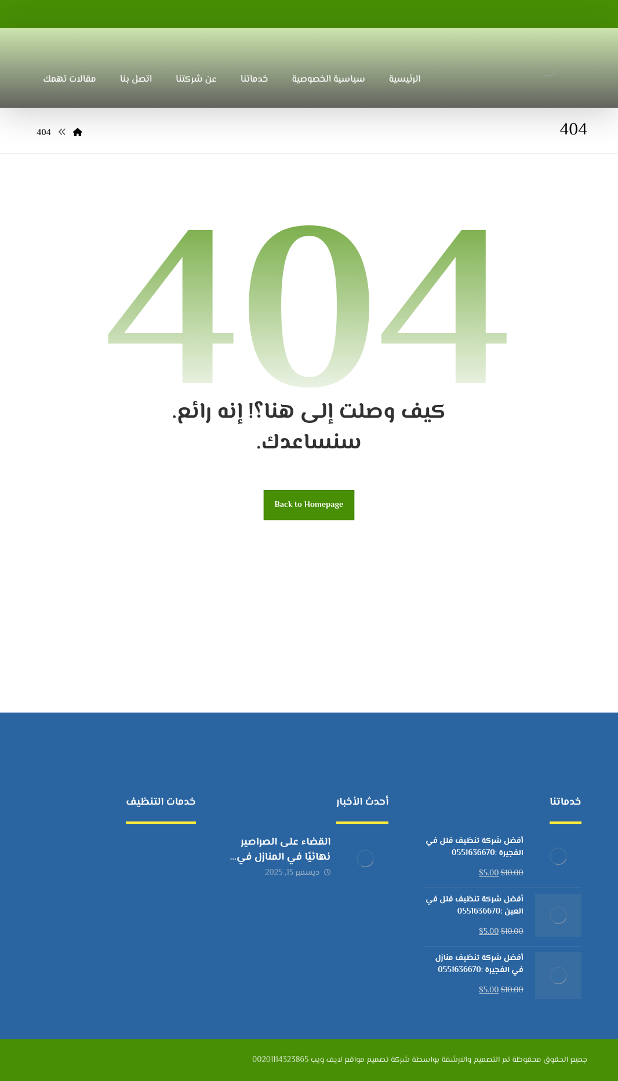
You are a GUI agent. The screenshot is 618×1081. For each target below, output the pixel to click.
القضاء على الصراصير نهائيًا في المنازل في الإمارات (283, 856)
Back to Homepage (309, 505)
